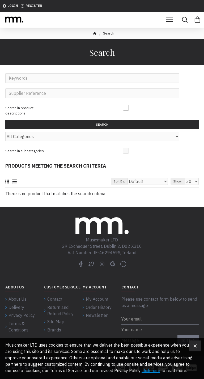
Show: (177, 183)
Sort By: (119, 183)
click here (151, 370)
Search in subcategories (24, 152)
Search (102, 125)
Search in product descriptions (19, 111)
